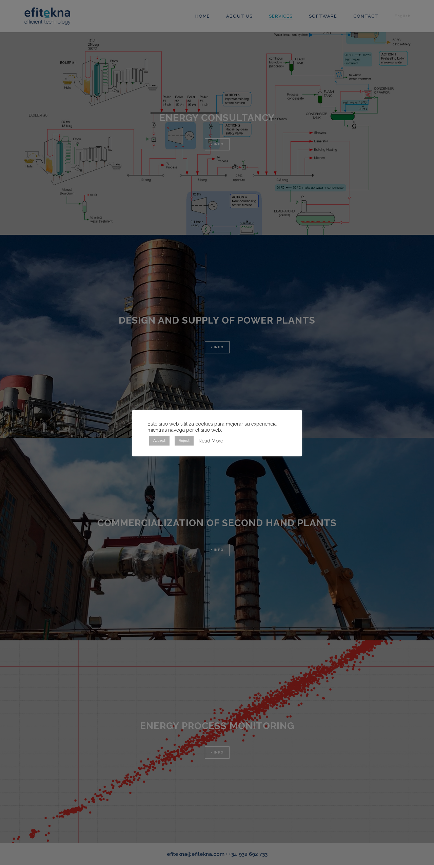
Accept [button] (159, 440)
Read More (211, 441)
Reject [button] (184, 440)
